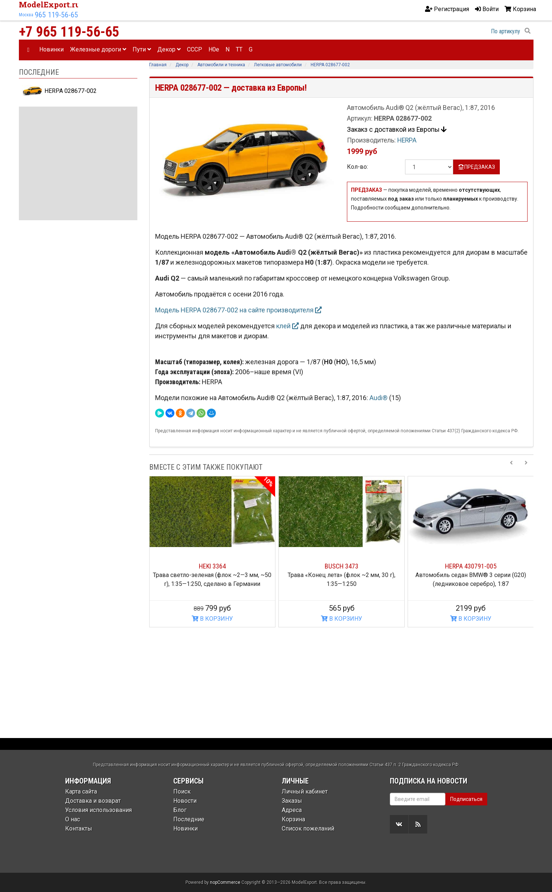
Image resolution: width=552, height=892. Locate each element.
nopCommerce (225, 882)
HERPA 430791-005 (470, 566)
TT (239, 49)
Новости (185, 800)
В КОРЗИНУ (212, 618)
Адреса (292, 810)
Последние (188, 819)
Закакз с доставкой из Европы (396, 129)
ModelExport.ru (49, 4)
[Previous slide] (511, 467)
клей (287, 326)
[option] (212, 551)
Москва (26, 14)
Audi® (379, 398)
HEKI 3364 (212, 566)
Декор (169, 49)
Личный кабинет (305, 791)
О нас (72, 819)
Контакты (78, 828)
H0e (213, 49)
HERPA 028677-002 (59, 91)
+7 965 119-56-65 (69, 32)
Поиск (182, 791)
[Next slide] (526, 467)
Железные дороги (98, 49)
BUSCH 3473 (341, 566)
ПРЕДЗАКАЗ (476, 167)
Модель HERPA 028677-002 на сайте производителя (238, 310)
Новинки (51, 49)
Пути (142, 49)
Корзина (293, 819)
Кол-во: (357, 166)
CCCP (194, 49)
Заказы (292, 800)
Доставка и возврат (93, 800)
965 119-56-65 (56, 14)
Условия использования (98, 810)
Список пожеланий (308, 828)
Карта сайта (81, 791)
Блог (180, 810)
